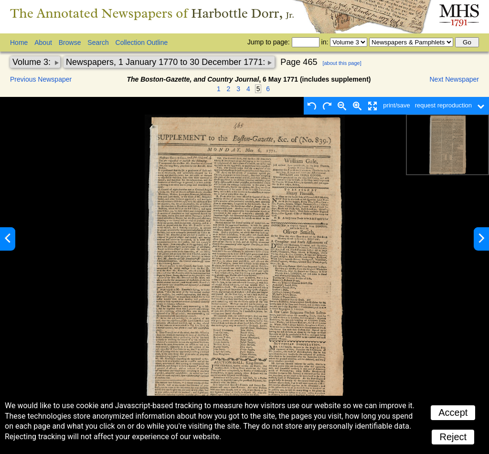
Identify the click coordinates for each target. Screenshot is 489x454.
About (43, 42)
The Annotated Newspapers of (152, 13)
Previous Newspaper (41, 79)
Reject (453, 437)
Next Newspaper (454, 79)
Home (19, 42)
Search (97, 42)
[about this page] (341, 63)
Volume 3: (32, 62)
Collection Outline (142, 42)
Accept (453, 412)
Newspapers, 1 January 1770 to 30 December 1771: (166, 62)
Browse (70, 42)
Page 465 (298, 62)
